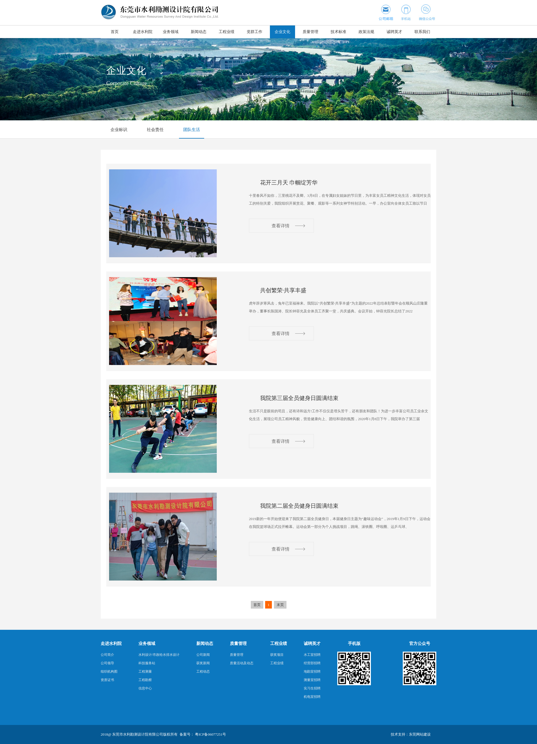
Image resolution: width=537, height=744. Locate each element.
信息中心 (145, 688)
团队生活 (191, 129)
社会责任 (155, 129)
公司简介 (107, 655)
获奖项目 (277, 655)
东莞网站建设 (420, 734)
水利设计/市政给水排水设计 (159, 655)
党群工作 (254, 32)
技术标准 (338, 32)
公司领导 (107, 663)
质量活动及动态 (241, 663)
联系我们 (422, 32)
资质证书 (107, 680)
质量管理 (310, 32)
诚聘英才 (394, 32)
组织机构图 (109, 671)
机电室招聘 (312, 697)
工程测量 (145, 671)
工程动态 (203, 671)
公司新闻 (203, 655)
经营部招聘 (312, 663)
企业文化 (282, 32)
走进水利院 (142, 32)
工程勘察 (145, 680)
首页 (115, 32)
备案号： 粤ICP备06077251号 (203, 734)
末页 (280, 605)
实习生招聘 (312, 688)
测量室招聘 (312, 680)
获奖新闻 (203, 663)
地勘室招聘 (312, 671)
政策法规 (366, 32)
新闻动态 (198, 32)
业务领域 (170, 32)
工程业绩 (226, 32)
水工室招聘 (312, 655)
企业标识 (118, 129)
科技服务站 (146, 663)
